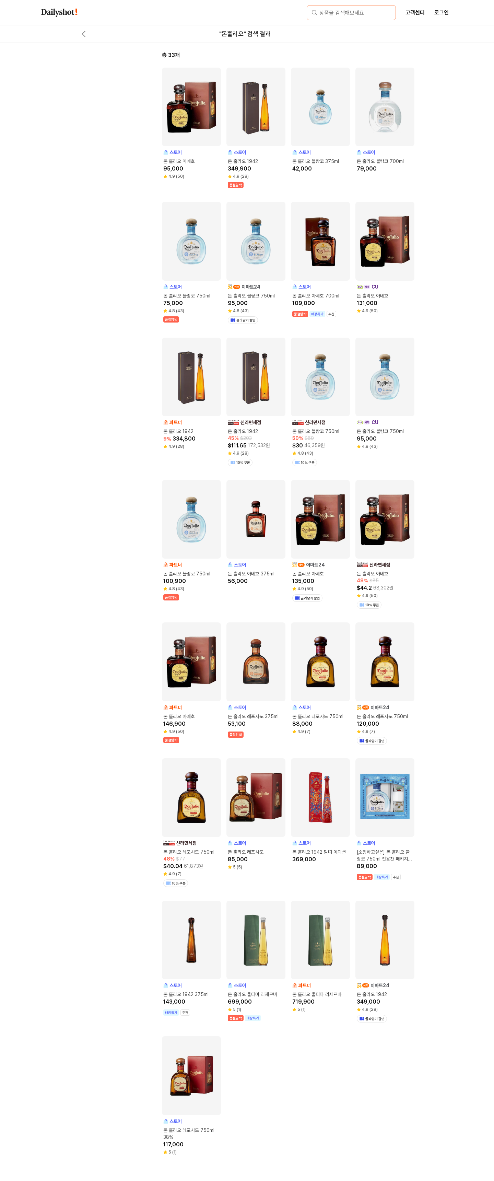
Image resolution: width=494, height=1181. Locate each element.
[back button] (84, 34)
